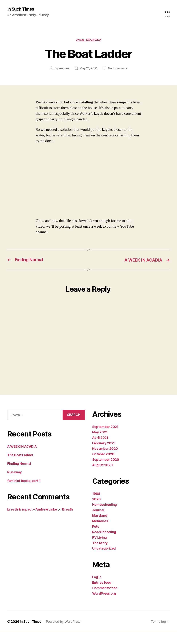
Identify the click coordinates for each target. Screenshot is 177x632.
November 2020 (105, 449)
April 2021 (100, 438)
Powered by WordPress (63, 622)
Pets (95, 527)
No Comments (117, 68)
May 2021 (100, 432)
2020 (96, 499)
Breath (67, 510)
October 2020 (103, 454)
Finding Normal (19, 464)
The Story (100, 543)
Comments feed (105, 588)
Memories (100, 521)
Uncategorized (88, 40)
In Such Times (21, 9)
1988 (96, 494)
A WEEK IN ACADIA (22, 447)
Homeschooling (104, 505)
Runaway (14, 472)
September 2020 (105, 460)
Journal (98, 510)
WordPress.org (104, 594)
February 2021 (103, 443)
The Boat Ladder (20, 455)
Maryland (99, 516)
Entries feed (101, 583)
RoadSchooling (104, 532)
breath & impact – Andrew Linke (32, 510)
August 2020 (102, 465)
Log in (97, 577)
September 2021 (105, 427)
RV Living (99, 538)
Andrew (64, 68)
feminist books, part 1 (24, 481)
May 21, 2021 (89, 68)
